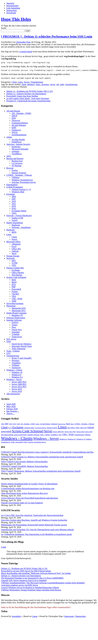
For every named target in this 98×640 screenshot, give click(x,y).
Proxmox (15, 362)
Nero (14, 328)
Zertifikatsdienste (19, 136)
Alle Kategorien (13, 395)
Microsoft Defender (20, 150)
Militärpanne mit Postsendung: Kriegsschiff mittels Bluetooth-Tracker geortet (34, 526)
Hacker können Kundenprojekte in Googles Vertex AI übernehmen (29, 485)
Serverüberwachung (14, 304)
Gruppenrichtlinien (20, 124)
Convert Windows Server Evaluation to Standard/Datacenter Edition (30, 589)
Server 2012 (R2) (19, 388)
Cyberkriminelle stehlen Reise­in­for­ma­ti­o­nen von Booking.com (27, 490)
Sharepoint (10, 307)
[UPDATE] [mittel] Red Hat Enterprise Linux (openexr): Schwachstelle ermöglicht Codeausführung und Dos (47, 453)
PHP (13, 288)
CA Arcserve (17, 164)
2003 (14, 198)
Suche (3, 28)
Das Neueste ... (12, 412)
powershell (6, 432)
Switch (14, 221)
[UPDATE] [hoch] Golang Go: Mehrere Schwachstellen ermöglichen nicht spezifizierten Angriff (42, 458)
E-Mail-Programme (14, 188)
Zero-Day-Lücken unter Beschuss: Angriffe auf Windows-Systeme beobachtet (34, 521)
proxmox (45, 85)
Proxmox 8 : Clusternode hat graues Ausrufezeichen (28, 102)
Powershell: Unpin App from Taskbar (22, 97)
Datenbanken (11, 186)
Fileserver (16, 122)
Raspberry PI (17, 316)
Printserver (16, 131)
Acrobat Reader (18, 141)
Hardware (16, 226)
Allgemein (16, 245)
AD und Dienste (13, 112)
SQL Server (11, 340)
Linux (20, 83)
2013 (14, 205)
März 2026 (11, 407)
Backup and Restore (14, 160)
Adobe (9, 138)
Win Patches (17, 276)
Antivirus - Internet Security (18, 145)
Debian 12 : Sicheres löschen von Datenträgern (26, 95)
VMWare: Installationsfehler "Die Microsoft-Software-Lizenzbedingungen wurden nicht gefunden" (43, 584)
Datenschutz (11, 10)
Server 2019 (17, 392)
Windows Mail (18, 193)
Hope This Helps (16, 19)
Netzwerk (10, 259)
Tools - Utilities (13, 352)
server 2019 (88, 433)
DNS (14, 119)
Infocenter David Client (22, 347)
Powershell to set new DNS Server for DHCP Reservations (26, 572)
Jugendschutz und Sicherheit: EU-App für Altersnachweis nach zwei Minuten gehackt (37, 531)
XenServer (16, 369)
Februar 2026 (12, 410)
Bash (14, 281)
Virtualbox (16, 364)
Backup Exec (17, 162)
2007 (14, 200)
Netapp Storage (12, 257)
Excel (14, 247)
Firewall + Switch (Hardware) (19, 217)
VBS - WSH (17, 300)
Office (77, 429)
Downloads (11, 13)
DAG (14, 209)
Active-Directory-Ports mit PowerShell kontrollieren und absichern (29, 499)
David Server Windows (21, 345)
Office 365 (16, 250)
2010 (14, 202)
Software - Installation (21, 228)
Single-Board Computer (16, 314)
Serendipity (16, 617)
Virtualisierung (36, 83)
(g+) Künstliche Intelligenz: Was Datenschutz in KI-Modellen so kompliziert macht (36, 535)
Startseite (10, 3)
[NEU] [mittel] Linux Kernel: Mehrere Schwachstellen (24, 463)
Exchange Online (19, 212)
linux (38, 85)
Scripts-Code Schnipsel (16, 278)
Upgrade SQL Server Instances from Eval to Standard (24, 581)
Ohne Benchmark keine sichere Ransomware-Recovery (24, 494)
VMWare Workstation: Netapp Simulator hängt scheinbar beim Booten (31, 591)
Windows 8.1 (17, 378)
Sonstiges (16, 333)
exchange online (29, 429)
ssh (57, 85)
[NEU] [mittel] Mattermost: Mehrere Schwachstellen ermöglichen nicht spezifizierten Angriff (40, 472)
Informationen (12, 5)
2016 (14, 207)
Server (26, 83)
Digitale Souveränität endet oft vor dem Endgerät (22, 504)
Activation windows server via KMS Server (19, 586)
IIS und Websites (19, 126)
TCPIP (14, 264)
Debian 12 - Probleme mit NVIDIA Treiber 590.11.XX (29, 92)
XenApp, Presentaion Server (24, 183)
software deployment (20, 436)
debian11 (31, 85)
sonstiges (15, 152)
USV (8, 354)
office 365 (83, 429)
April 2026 (11, 405)
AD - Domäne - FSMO (21, 114)
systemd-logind (25, 51)
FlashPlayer (17, 143)
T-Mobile (16, 335)
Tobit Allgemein (18, 350)
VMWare (15, 179)
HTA (14, 285)
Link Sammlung (13, 8)
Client (14, 83)
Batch (14, 283)
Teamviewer (17, 338)
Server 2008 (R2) (19, 385)
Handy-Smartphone (14, 224)
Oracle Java (17, 331)
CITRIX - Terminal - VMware (19, 176)
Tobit (8, 343)
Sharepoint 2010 (19, 309)
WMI (14, 302)
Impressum (69, 617)
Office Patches (18, 274)
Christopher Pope (23, 42)
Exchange (10, 195)
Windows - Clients (14, 371)
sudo (62, 85)
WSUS (14, 133)
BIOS (14, 233)
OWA (14, 214)
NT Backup (16, 167)
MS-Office (71, 429)
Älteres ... (10, 415)
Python (15, 293)
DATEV (15, 324)
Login (3, 548)
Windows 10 (17, 373)
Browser (9, 169)
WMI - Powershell (17, 443)
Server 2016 (17, 390)
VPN (14, 266)
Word (14, 255)
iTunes (14, 326)
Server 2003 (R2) (19, 383)
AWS (8, 157)
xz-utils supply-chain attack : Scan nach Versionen (27, 99)
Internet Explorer (19, 174)
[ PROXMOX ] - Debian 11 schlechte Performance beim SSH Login (46, 36)
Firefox (15, 171)
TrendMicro (17, 155)
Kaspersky (16, 148)
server (52, 85)
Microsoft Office (13, 243)
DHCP (14, 117)
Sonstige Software (14, 321)
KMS (14, 129)
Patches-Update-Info (15, 269)
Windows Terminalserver (22, 181)
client (23, 85)
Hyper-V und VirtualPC (22, 359)
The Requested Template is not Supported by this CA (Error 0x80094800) (32, 579)
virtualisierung (71, 85)
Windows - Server (14, 381)
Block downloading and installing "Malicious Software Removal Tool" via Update (36, 574)
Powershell (16, 290)
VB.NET (15, 295)
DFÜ (14, 262)
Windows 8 (16, 376)
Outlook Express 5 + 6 (21, 190)
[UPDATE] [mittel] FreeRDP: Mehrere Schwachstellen (24, 467)
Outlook (15, 252)
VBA (14, 297)
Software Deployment (15, 319)
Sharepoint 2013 (19, 312)
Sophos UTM (17, 219)
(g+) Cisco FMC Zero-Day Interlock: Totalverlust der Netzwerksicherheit (32, 516)
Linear (34, 617)
